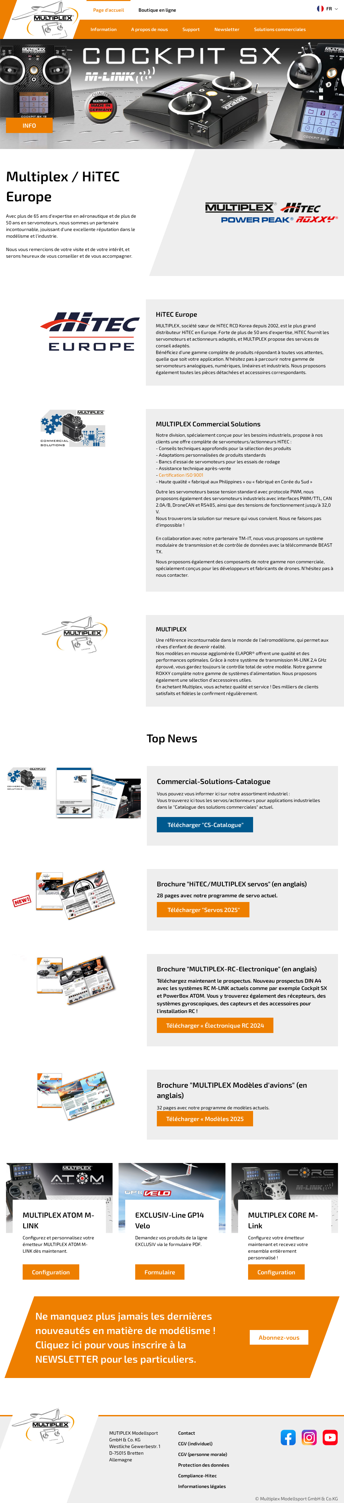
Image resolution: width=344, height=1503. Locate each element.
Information (104, 29)
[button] (321, 90)
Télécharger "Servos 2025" (203, 909)
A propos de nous (149, 29)
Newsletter (226, 29)
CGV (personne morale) (202, 1454)
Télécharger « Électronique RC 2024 (215, 1025)
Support (191, 29)
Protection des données (203, 1465)
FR (324, 8)
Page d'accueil (108, 10)
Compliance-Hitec (197, 1475)
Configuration (51, 1272)
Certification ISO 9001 (181, 475)
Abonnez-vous (279, 1337)
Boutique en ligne (157, 10)
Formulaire (160, 1272)
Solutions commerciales (280, 29)
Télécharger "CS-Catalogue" (205, 824)
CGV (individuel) (195, 1443)
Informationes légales (202, 1486)
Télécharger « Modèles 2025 (205, 1118)
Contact (186, 1433)
